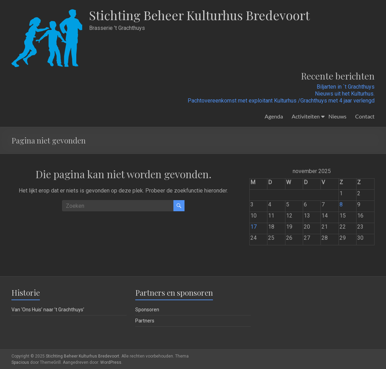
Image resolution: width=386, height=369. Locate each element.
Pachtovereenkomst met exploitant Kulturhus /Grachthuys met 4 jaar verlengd (281, 100)
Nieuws (337, 116)
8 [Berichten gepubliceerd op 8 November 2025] (341, 204)
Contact (365, 116)
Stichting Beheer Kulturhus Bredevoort (199, 15)
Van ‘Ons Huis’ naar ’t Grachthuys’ (47, 309)
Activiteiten (306, 116)
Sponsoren (147, 309)
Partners (144, 320)
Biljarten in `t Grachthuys (346, 86)
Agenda (274, 116)
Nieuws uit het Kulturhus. (345, 93)
